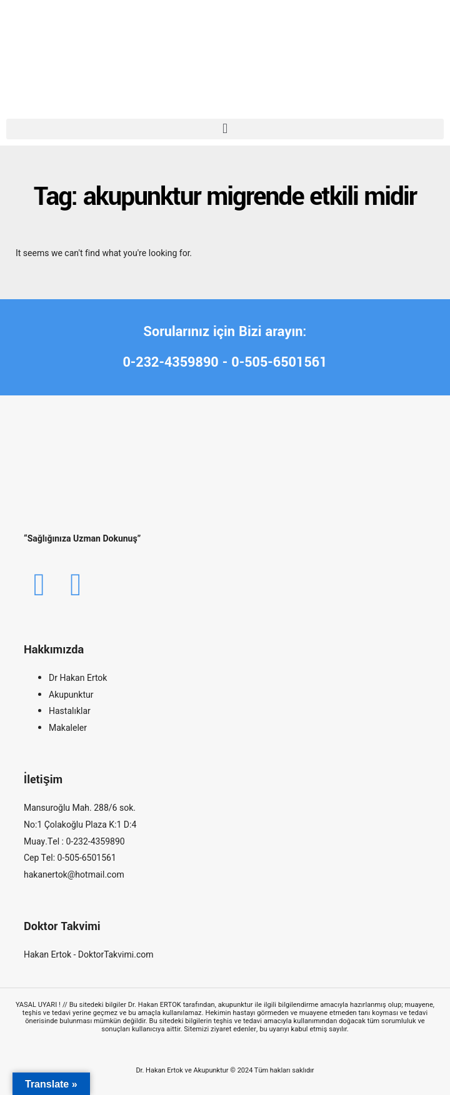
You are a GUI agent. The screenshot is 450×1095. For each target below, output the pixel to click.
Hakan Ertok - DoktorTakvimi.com (89, 954)
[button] (225, 129)
